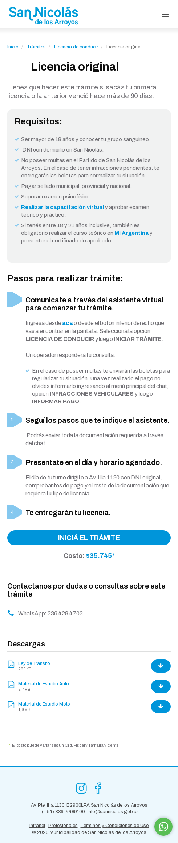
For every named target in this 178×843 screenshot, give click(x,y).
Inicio (13, 46)
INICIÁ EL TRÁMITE (89, 538)
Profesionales (63, 825)
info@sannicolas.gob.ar (113, 811)
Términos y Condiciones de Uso (115, 825)
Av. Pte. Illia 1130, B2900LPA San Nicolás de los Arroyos (89, 805)
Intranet (37, 825)
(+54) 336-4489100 (63, 811)
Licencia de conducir (76, 46)
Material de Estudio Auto (43, 683)
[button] (165, 15)
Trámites (36, 46)
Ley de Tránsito (34, 663)
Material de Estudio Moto (44, 704)
